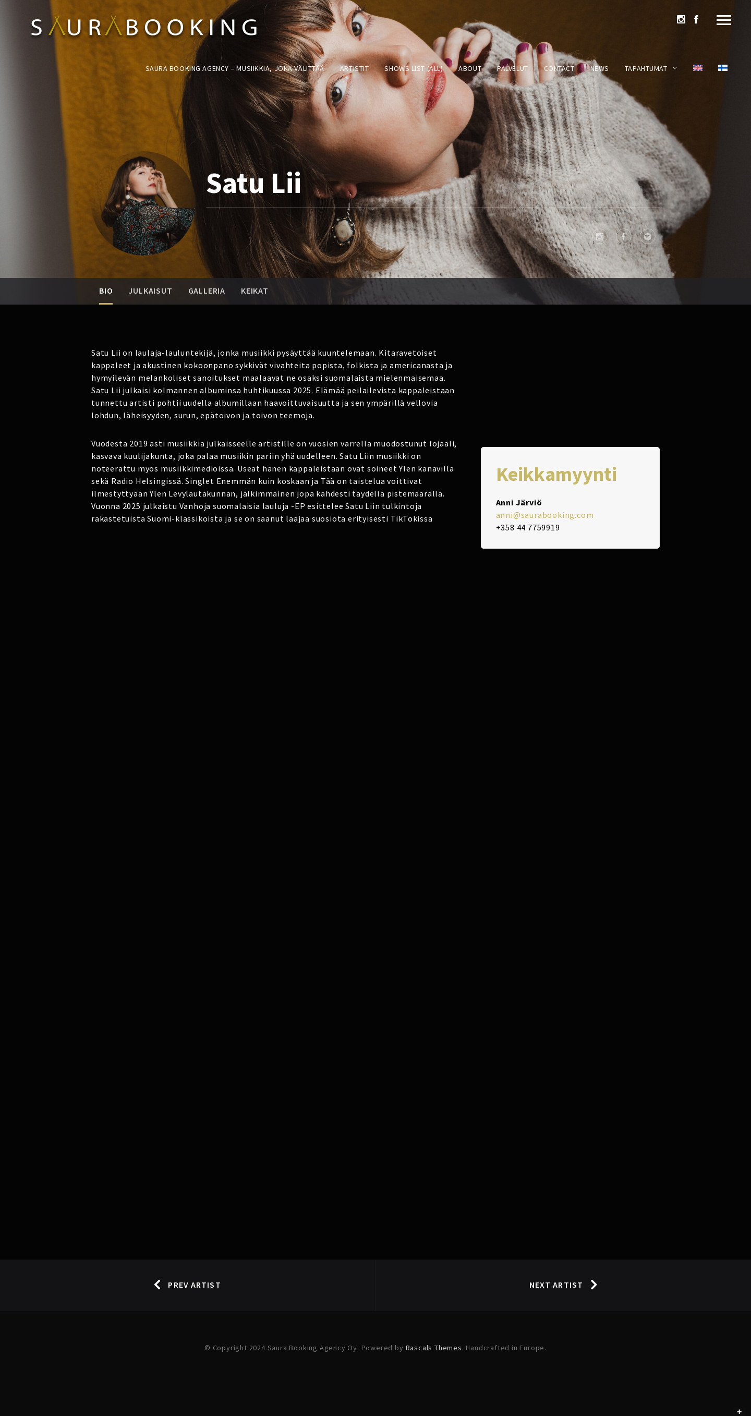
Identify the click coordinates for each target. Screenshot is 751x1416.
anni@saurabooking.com (545, 515)
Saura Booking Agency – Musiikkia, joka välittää (235, 68)
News (599, 68)
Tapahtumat (646, 68)
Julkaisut (150, 290)
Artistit (354, 68)
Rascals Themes (434, 1347)
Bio (106, 290)
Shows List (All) (413, 68)
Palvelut (512, 68)
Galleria (206, 290)
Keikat (255, 290)
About (469, 68)
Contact (559, 68)
